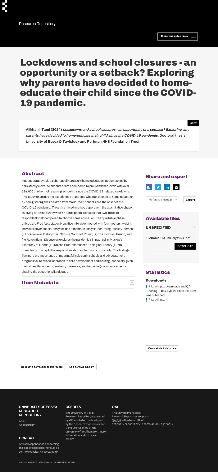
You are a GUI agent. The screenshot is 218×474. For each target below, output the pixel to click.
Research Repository (46, 25)
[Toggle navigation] (177, 39)
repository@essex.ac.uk (43, 454)
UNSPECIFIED (158, 230)
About (23, 423)
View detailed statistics (162, 351)
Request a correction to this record (42, 369)
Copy (192, 124)
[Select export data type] (162, 202)
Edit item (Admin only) (81, 369)
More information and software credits (86, 438)
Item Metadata (40, 284)
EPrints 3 (74, 422)
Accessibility (26, 427)
